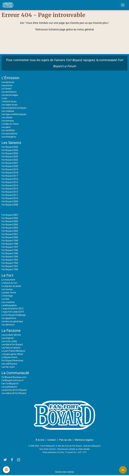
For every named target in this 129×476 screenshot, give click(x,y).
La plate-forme (9, 292)
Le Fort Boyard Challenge (14, 315)
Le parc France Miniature (13, 351)
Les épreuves (8, 82)
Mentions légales (84, 439)
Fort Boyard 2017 (10, 176)
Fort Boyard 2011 (10, 195)
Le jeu (4, 98)
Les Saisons (11, 143)
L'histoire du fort (9, 283)
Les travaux (7, 289)
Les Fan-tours (8, 367)
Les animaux (8, 120)
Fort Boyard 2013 (10, 188)
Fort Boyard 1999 (10, 240)
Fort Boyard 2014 (10, 185)
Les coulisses (8, 111)
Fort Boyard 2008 (10, 204)
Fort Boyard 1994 (10, 256)
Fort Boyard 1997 (10, 247)
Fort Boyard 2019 (10, 169)
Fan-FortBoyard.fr (10, 383)
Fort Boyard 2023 (10, 156)
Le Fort (7, 275)
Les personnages (10, 95)
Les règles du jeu (10, 104)
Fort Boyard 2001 (10, 234)
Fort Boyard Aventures (12, 360)
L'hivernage (7, 296)
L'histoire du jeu (9, 101)
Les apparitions (9, 318)
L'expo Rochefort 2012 (12, 308)
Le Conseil (6, 88)
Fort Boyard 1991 (10, 266)
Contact (52, 439)
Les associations (9, 133)
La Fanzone (11, 330)
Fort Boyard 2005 (10, 221)
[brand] (8, 5)
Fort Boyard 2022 (10, 160)
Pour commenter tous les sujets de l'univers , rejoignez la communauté (64, 63)
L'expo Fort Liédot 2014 (13, 312)
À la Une (40, 439)
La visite (5, 299)
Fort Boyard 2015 (10, 182)
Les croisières (8, 302)
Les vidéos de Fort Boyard (14, 393)
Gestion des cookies (64, 472)
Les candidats (8, 130)
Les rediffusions (9, 363)
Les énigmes (8, 338)
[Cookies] (6, 469)
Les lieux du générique (12, 321)
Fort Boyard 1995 (10, 253)
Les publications (9, 387)
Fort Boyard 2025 (10, 150)
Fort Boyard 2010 (10, 198)
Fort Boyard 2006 (10, 218)
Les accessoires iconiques (14, 108)
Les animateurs (9, 92)
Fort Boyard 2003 (10, 228)
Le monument (8, 279)
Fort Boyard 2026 (10, 147)
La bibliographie (9, 305)
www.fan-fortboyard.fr (92, 446)
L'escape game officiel (12, 354)
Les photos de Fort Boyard (14, 390)
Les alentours (8, 324)
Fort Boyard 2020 (10, 166)
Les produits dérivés (11, 335)
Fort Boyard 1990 (10, 269)
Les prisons (7, 85)
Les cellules (7, 117)
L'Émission (10, 78)
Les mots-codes (9, 341)
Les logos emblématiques (14, 114)
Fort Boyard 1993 (10, 260)
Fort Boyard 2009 (10, 201)
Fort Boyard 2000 (10, 237)
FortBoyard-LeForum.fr (13, 380)
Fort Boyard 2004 (10, 224)
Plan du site (65, 439)
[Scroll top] (123, 470)
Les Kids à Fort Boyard (12, 344)
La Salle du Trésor (10, 124)
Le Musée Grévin (9, 357)
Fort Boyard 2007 (10, 215)
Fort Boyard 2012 (10, 192)
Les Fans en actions (11, 347)
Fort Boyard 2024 (10, 153)
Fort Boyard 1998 (10, 244)
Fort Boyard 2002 (10, 231)
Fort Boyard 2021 (10, 163)
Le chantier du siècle (11, 286)
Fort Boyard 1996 (10, 250)
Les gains (6, 127)
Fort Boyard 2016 (10, 179)
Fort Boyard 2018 (10, 172)
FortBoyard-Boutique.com (14, 377)
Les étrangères (9, 136)
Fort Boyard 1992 (10, 263)
